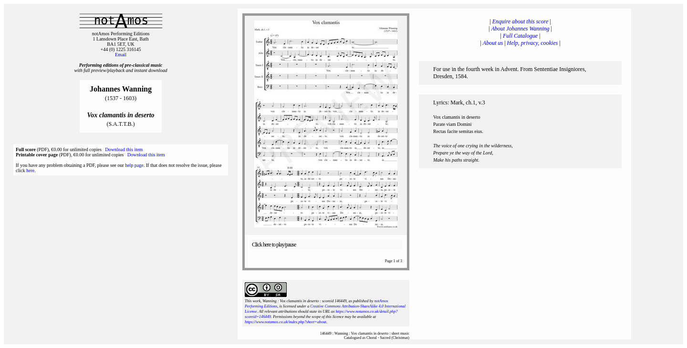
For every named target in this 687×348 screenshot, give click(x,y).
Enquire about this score (520, 21)
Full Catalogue (520, 35)
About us (493, 43)
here (30, 170)
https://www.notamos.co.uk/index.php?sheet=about (285, 322)
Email (120, 54)
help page (134, 165)
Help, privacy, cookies (532, 43)
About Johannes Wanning (520, 28)
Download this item (124, 149)
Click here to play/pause (274, 244)
